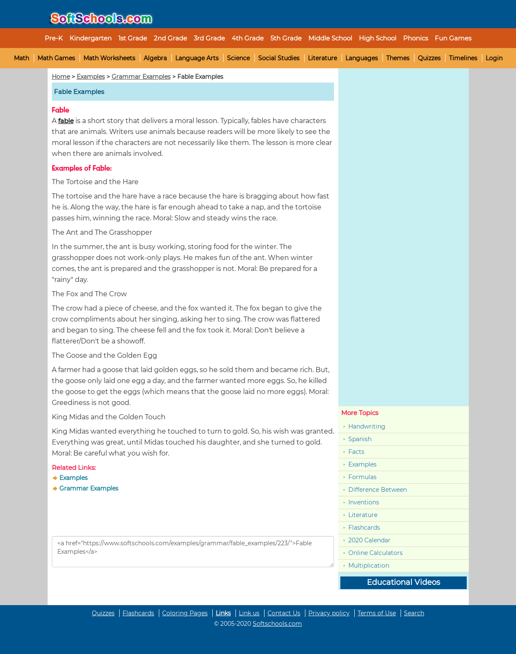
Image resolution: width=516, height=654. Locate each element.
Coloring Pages (185, 613)
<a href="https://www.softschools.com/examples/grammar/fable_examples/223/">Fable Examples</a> (193, 551)
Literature (322, 58)
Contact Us (283, 613)
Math (21, 58)
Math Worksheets (109, 58)
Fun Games (453, 38)
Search (414, 613)
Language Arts (197, 58)
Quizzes (429, 58)
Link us (249, 613)
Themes (397, 58)
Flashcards (364, 527)
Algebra (155, 58)
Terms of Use (377, 613)
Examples (91, 76)
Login (494, 58)
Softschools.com (277, 623)
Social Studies (278, 58)
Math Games (56, 58)
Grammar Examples (141, 76)
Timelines (463, 58)
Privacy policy (329, 613)
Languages (361, 58)
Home (61, 76)
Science (238, 58)
